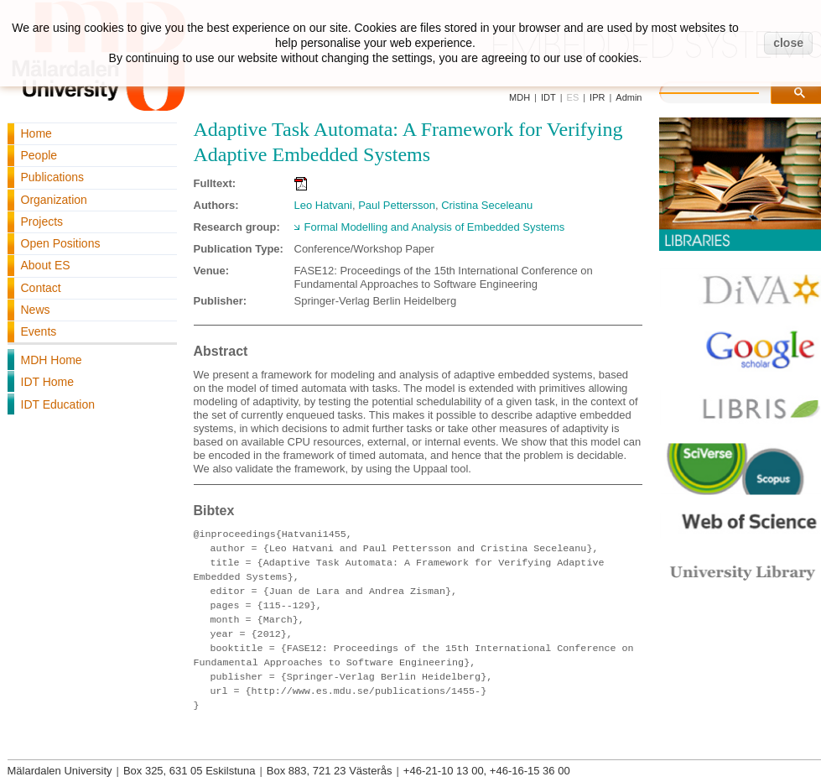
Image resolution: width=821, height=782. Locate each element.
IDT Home (48, 381)
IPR (597, 97)
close (788, 43)
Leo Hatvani (323, 205)
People (39, 155)
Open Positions (61, 243)
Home (36, 133)
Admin (629, 97)
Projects (42, 221)
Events (39, 331)
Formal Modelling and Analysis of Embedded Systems (434, 227)
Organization (54, 199)
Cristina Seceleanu (487, 205)
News (35, 309)
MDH (519, 97)
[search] (726, 90)
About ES (45, 265)
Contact (41, 288)
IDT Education (58, 404)
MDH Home (51, 360)
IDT (548, 97)
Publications (53, 177)
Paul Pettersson (396, 205)
